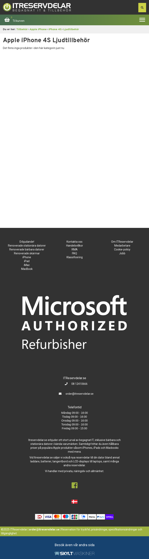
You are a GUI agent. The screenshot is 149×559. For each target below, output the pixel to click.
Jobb (122, 253)
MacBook (27, 268)
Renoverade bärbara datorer (26, 249)
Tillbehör (22, 29)
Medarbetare (122, 245)
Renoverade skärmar (27, 253)
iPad (26, 261)
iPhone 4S (55, 29)
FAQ (74, 253)
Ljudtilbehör (71, 29)
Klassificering (75, 257)
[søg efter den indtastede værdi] (142, 7)
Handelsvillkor (74, 245)
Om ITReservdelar (122, 241)
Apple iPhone (38, 29)
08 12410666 (79, 383)
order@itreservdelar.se (80, 393)
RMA (75, 249)
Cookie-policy (122, 249)
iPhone (27, 257)
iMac (27, 265)
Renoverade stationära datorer (27, 245)
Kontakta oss (74, 241)
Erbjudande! (27, 241)
